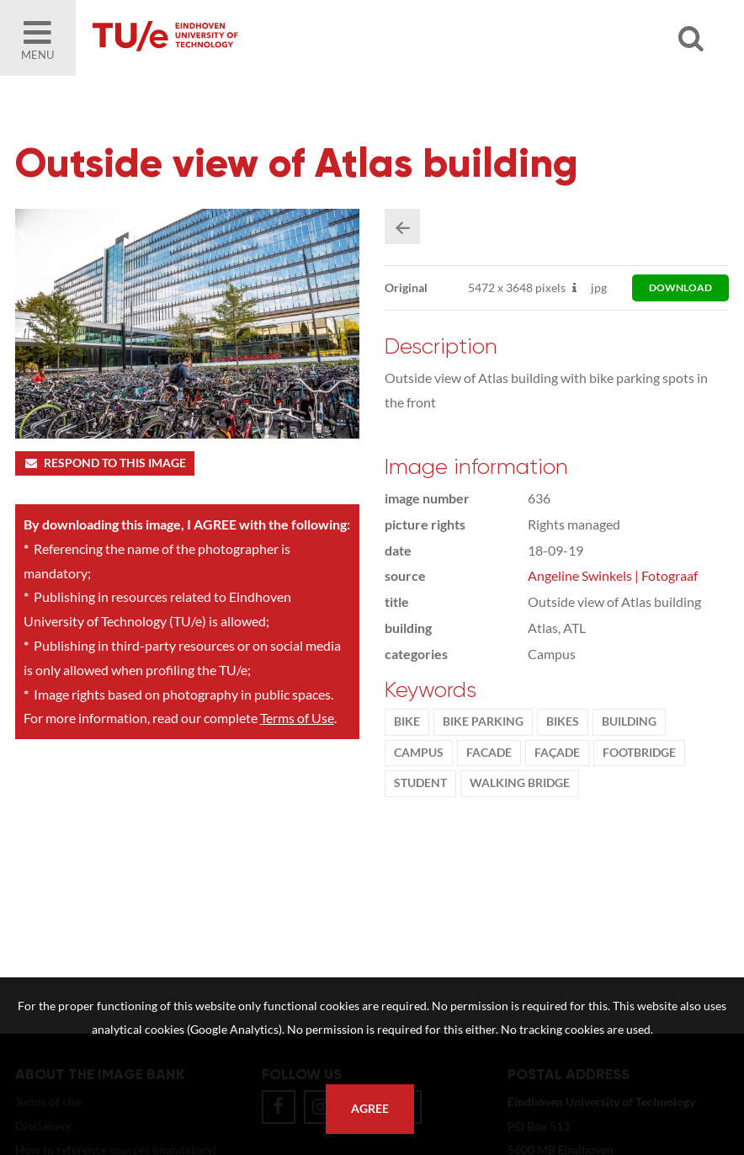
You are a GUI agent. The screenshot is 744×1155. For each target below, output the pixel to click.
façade (557, 752)
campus (419, 752)
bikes (562, 721)
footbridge (639, 752)
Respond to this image (105, 463)
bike (407, 721)
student (420, 783)
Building (629, 721)
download (680, 287)
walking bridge (520, 783)
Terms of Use (297, 718)
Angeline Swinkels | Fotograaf (613, 575)
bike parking (483, 721)
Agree (370, 1108)
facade (489, 752)
